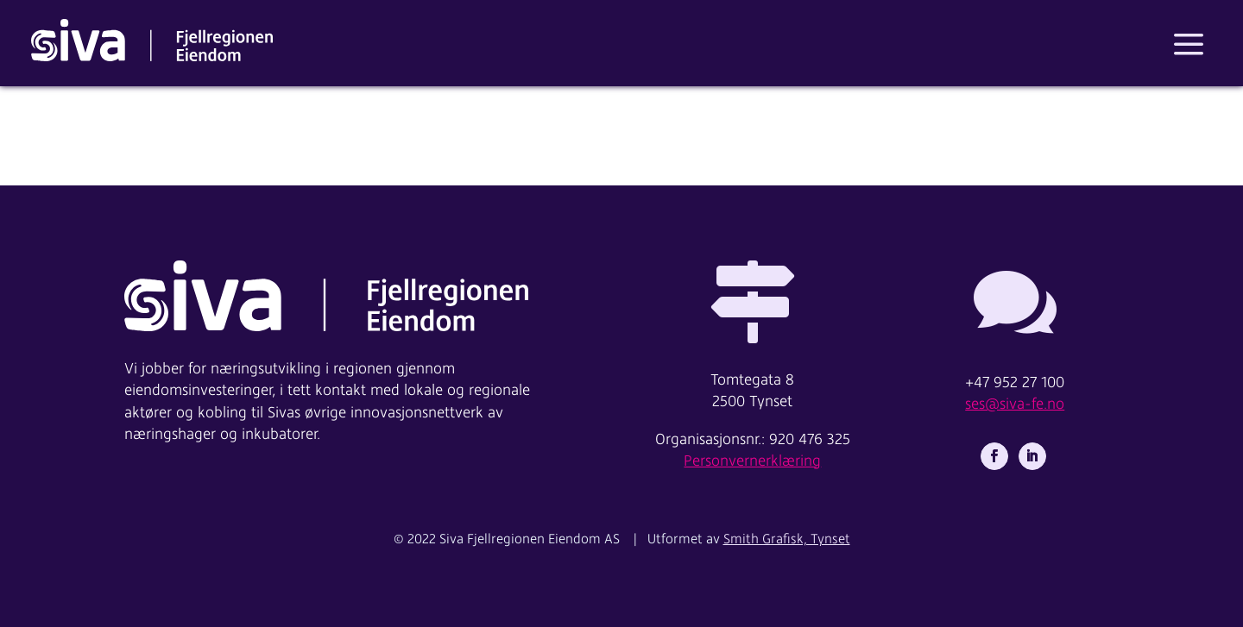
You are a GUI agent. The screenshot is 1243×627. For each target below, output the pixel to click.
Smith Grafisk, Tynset (786, 539)
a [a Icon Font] (1188, 44)
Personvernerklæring (752, 461)
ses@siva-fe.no (1014, 404)
